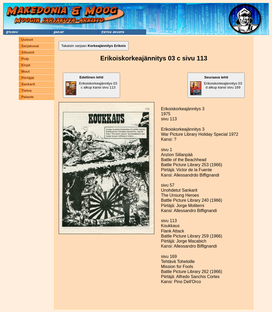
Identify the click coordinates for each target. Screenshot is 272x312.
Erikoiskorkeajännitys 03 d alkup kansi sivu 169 (216, 85)
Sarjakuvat (30, 46)
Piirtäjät (28, 78)
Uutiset (27, 40)
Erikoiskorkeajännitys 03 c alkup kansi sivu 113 (91, 85)
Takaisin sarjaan (93, 46)
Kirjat (26, 65)
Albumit (28, 52)
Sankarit (28, 84)
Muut (26, 71)
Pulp (25, 59)
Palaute (28, 97)
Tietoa (27, 91)
